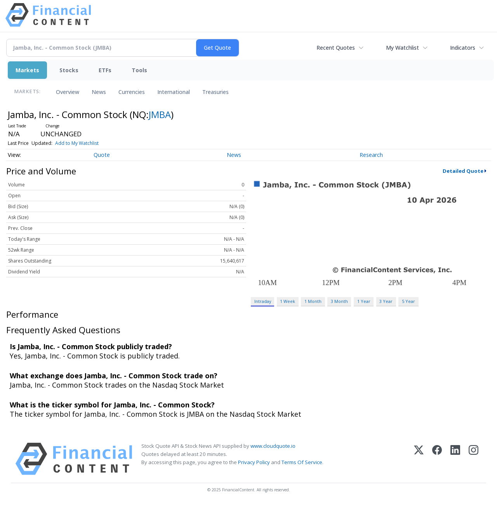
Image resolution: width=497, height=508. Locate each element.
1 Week (287, 301)
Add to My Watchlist (77, 143)
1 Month (312, 301)
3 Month (339, 301)
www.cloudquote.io (272, 445)
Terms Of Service (302, 462)
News (99, 92)
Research (371, 154)
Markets (27, 70)
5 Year (408, 301)
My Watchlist (402, 47)
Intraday (262, 301)
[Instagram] (473, 459)
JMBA (160, 114)
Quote (102, 154)
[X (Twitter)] (419, 459)
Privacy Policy (254, 462)
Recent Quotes (335, 47)
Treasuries (215, 92)
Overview (67, 92)
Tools (139, 70)
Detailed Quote (463, 170)
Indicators (462, 47)
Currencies (131, 92)
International (173, 92)
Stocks (68, 70)
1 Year (363, 301)
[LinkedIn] (455, 459)
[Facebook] (437, 459)
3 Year (386, 301)
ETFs (105, 70)
